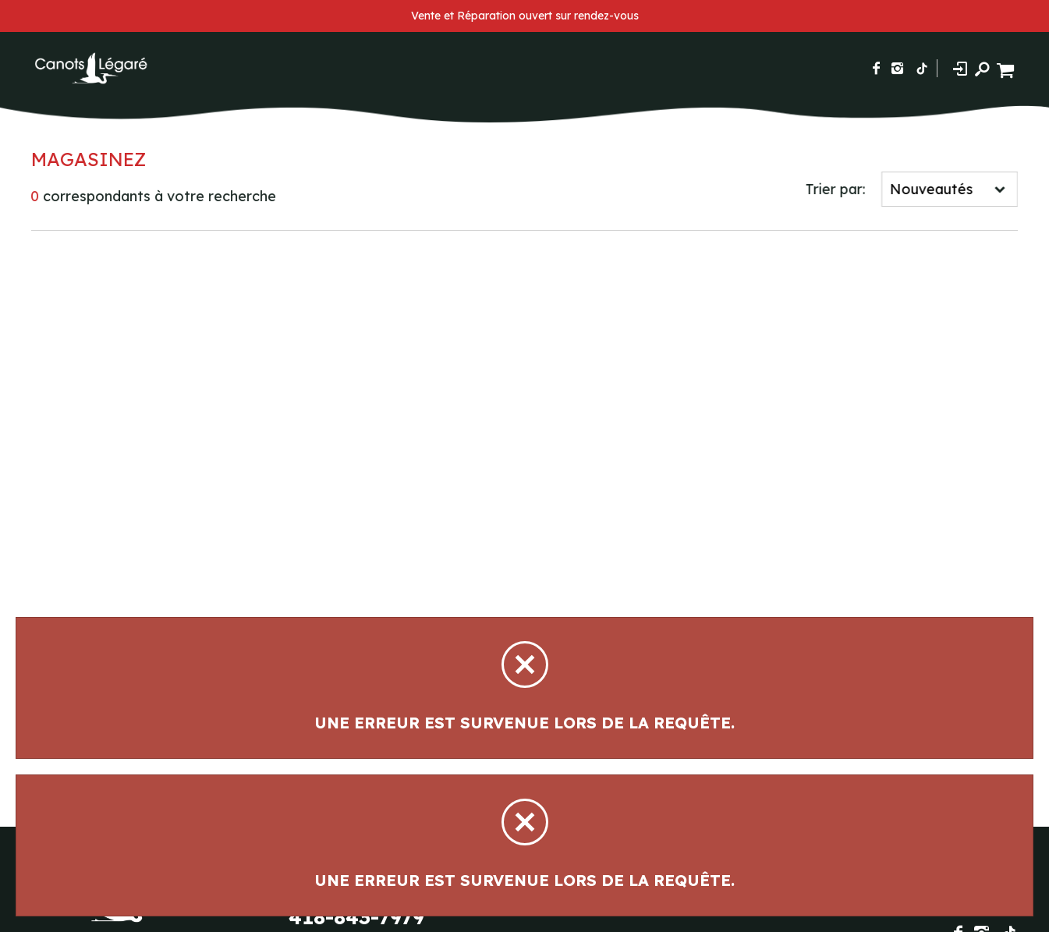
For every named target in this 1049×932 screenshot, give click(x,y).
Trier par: (837, 189)
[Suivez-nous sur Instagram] (897, 68)
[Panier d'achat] (1007, 68)
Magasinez (87, 159)
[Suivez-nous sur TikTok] (922, 68)
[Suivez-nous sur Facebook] (876, 68)
